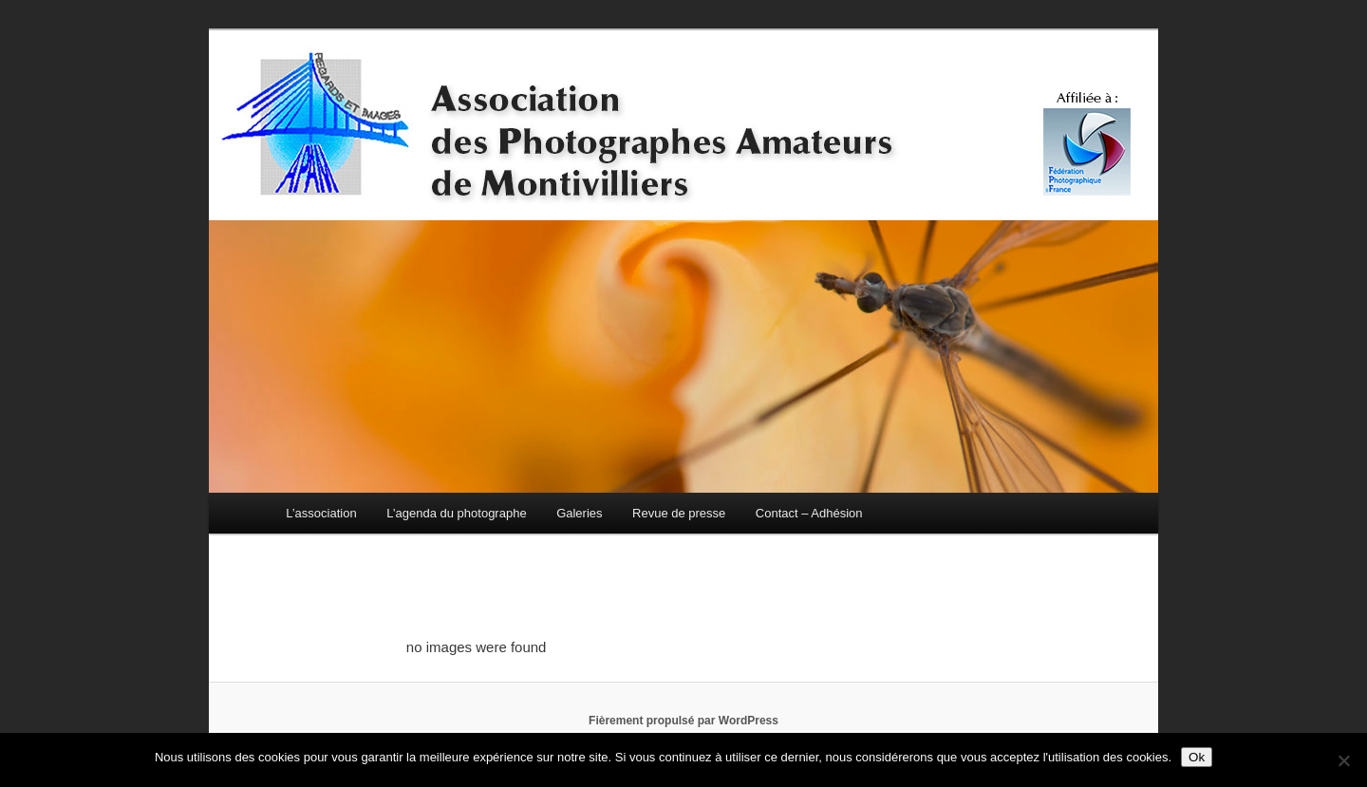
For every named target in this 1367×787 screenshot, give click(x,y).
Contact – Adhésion (809, 513)
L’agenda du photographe (456, 513)
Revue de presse (678, 513)
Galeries (579, 513)
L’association (321, 513)
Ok (1197, 757)
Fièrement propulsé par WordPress (683, 720)
